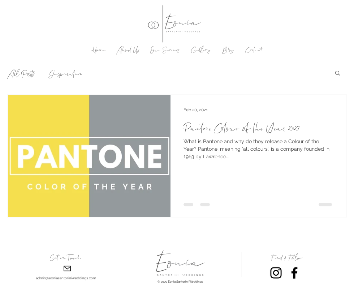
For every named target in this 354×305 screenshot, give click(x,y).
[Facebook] (294, 272)
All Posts (21, 72)
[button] (337, 73)
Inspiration (65, 72)
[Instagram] (276, 272)
